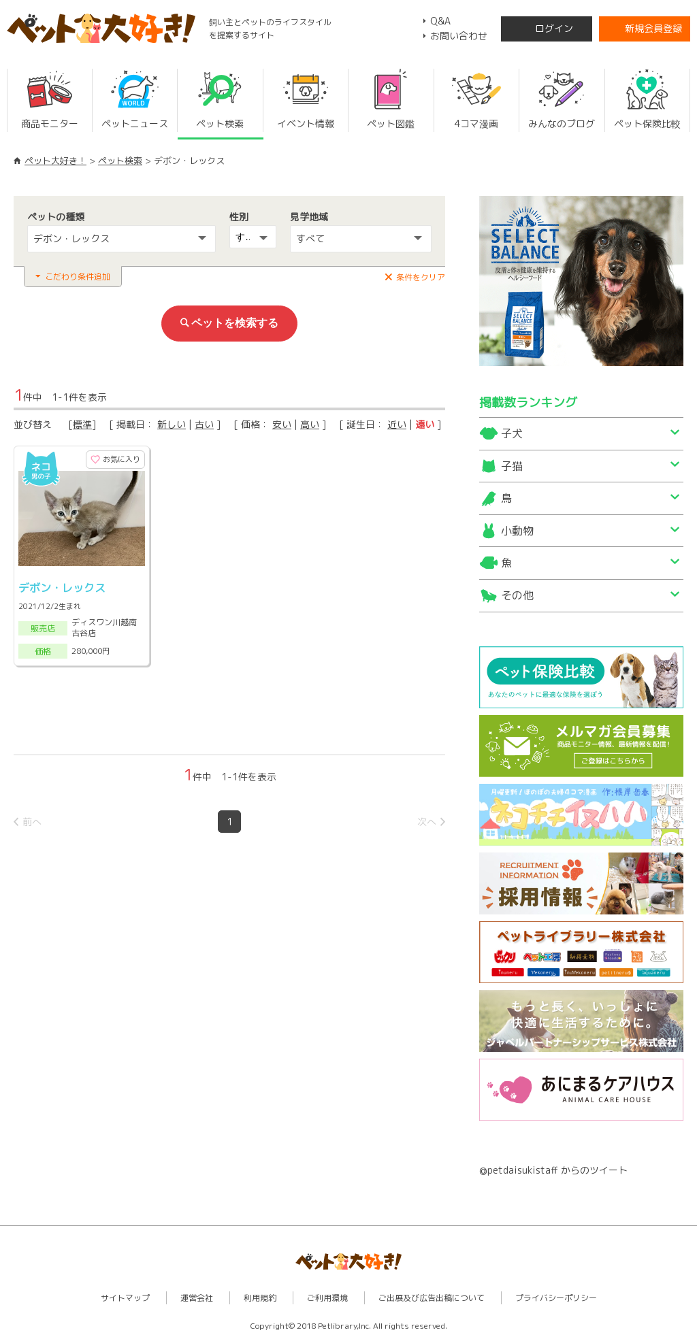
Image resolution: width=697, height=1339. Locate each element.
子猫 (512, 466)
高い (309, 424)
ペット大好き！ (55, 160)
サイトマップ (125, 1298)
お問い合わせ (458, 35)
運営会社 (196, 1298)
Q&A (440, 20)
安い (281, 424)
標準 (82, 424)
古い (204, 424)
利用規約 (260, 1298)
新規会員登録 (653, 28)
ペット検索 (120, 160)
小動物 (517, 530)
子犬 (512, 433)
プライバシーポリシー (556, 1298)
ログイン (554, 28)
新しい (171, 424)
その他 (517, 595)
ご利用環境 (327, 1298)
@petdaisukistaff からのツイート (553, 1169)
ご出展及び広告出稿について (431, 1298)
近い (396, 424)
